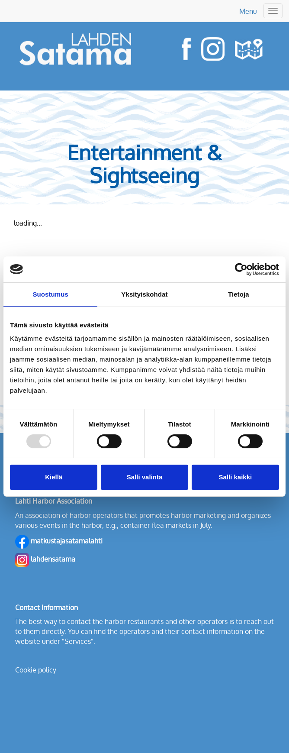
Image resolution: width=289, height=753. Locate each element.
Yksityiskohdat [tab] (144, 294)
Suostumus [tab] (50, 294)
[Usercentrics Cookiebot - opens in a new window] (241, 269)
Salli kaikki (235, 477)
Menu (248, 11)
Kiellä (53, 477)
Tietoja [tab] (238, 294)
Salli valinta (145, 477)
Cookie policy (35, 670)
